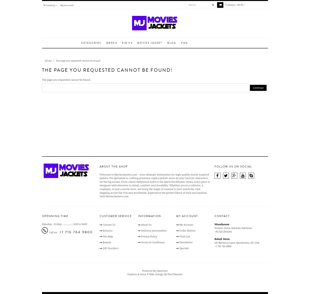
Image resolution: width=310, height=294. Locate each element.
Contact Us (109, 224)
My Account (186, 224)
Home (48, 60)
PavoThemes (175, 274)
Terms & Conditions (153, 242)
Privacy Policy (149, 236)
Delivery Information (154, 230)
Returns (107, 230)
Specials (184, 248)
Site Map (108, 236)
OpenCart (162, 270)
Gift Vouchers (110, 248)
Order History (187, 230)
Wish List (184, 236)
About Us (146, 224)
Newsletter (186, 242)
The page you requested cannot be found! (78, 60)
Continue (258, 88)
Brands (107, 242)
